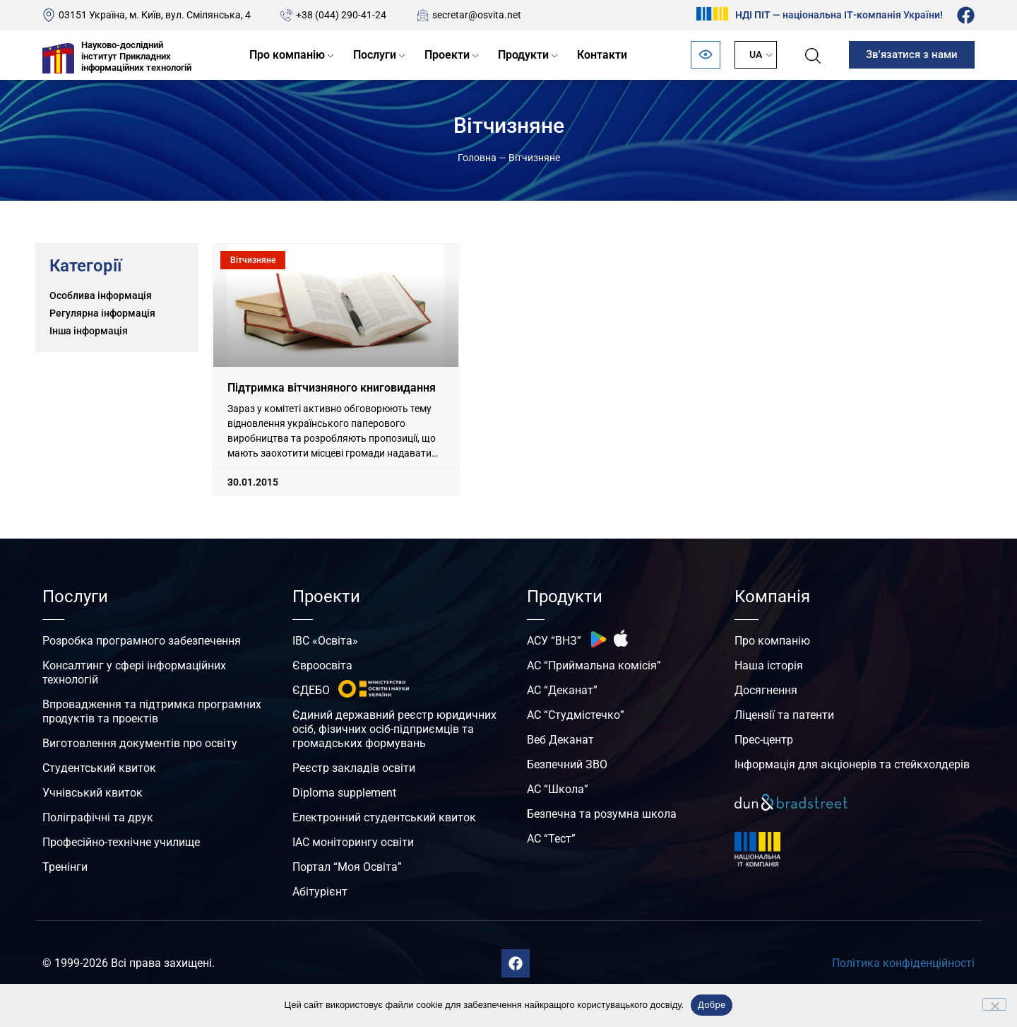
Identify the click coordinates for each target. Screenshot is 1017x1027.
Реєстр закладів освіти (353, 768)
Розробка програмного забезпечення (141, 640)
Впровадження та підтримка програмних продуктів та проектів (151, 711)
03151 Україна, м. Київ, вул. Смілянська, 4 (155, 14)
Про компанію (287, 54)
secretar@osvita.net (476, 14)
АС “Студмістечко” (575, 715)
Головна (477, 157)
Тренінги (65, 867)
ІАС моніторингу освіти (353, 842)
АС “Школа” (557, 789)
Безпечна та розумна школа (602, 814)
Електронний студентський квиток (384, 817)
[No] (994, 1004)
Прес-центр (763, 739)
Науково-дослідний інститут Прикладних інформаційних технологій (136, 56)
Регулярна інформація (102, 313)
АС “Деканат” (562, 690)
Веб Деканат (560, 739)
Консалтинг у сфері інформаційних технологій (134, 672)
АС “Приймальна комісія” (594, 665)
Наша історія (768, 665)
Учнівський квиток (92, 792)
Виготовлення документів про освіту (139, 743)
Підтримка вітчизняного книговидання (331, 387)
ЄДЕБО (311, 690)
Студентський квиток (99, 768)
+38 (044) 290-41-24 (341, 14)
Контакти (602, 54)
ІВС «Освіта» (325, 640)
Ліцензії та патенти (784, 715)
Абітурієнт (319, 891)
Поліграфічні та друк (97, 817)
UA (755, 54)
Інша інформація (88, 330)
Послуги (374, 54)
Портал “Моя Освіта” (347, 867)
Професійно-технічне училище (121, 842)
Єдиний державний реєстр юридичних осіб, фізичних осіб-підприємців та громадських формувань (394, 729)
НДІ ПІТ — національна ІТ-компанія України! (839, 14)
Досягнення (765, 690)
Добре (711, 1004)
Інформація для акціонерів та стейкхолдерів (852, 764)
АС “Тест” (551, 838)
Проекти (447, 54)
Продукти (523, 54)
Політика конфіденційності (903, 963)
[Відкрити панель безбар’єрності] (705, 55)
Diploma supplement (344, 792)
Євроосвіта (322, 665)
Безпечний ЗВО (567, 764)
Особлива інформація (100, 295)
